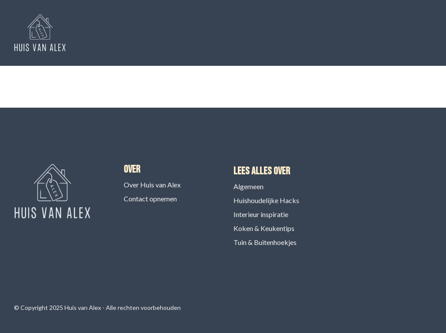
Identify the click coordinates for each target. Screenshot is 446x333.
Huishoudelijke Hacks (266, 200)
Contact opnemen (150, 198)
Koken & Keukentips (263, 228)
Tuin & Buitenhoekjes (265, 242)
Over (132, 169)
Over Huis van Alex (152, 184)
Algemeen (248, 186)
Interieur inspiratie (260, 214)
